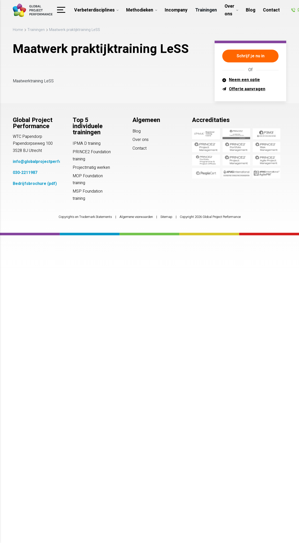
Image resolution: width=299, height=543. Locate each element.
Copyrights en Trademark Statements (85, 217)
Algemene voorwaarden (136, 217)
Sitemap (166, 217)
